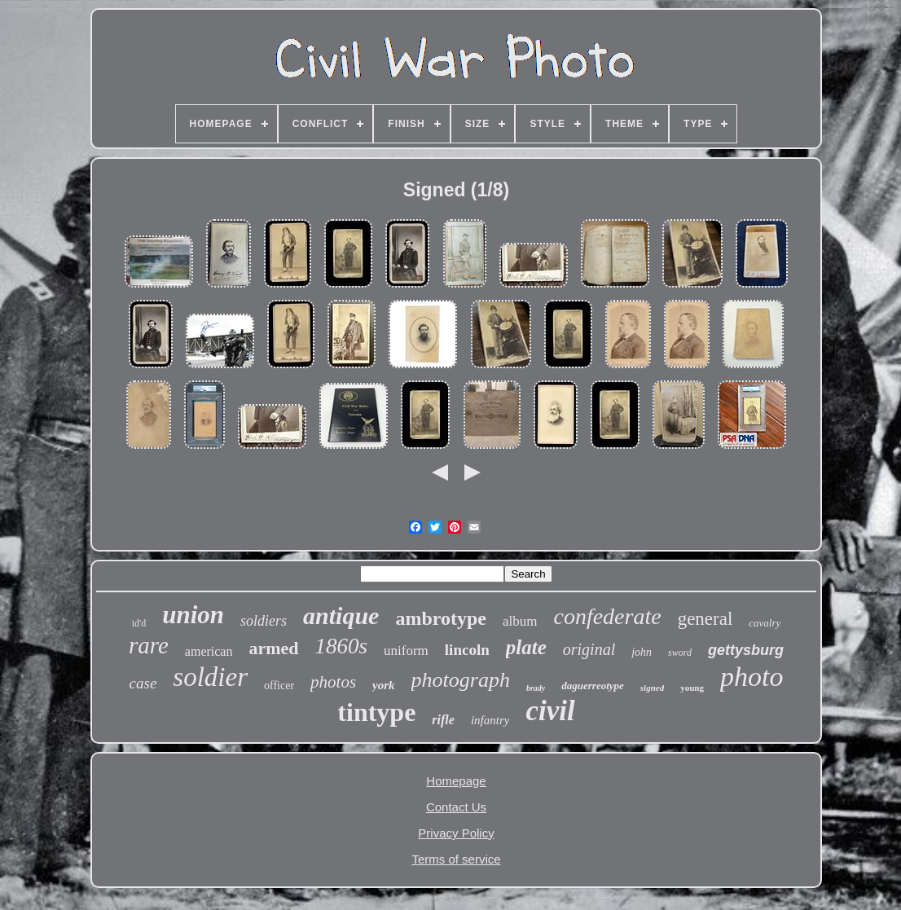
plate (526, 647)
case (143, 683)
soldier (210, 677)
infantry (490, 720)
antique (341, 615)
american (209, 651)
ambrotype (440, 618)
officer (279, 685)
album (520, 621)
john (641, 652)
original (589, 649)
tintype (376, 712)
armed (273, 648)
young (692, 687)
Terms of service (455, 859)
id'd (139, 623)
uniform (406, 650)
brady (535, 688)
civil (549, 711)
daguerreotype (592, 685)
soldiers (263, 621)
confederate (607, 616)
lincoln (467, 649)
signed (652, 687)
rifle (443, 720)
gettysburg (746, 650)
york (383, 685)
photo (751, 677)
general (705, 619)
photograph (460, 680)
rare (149, 645)
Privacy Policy (456, 833)
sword (680, 652)
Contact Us (456, 807)
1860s (341, 646)
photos (333, 682)
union (193, 614)
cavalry (764, 623)
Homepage (456, 781)
